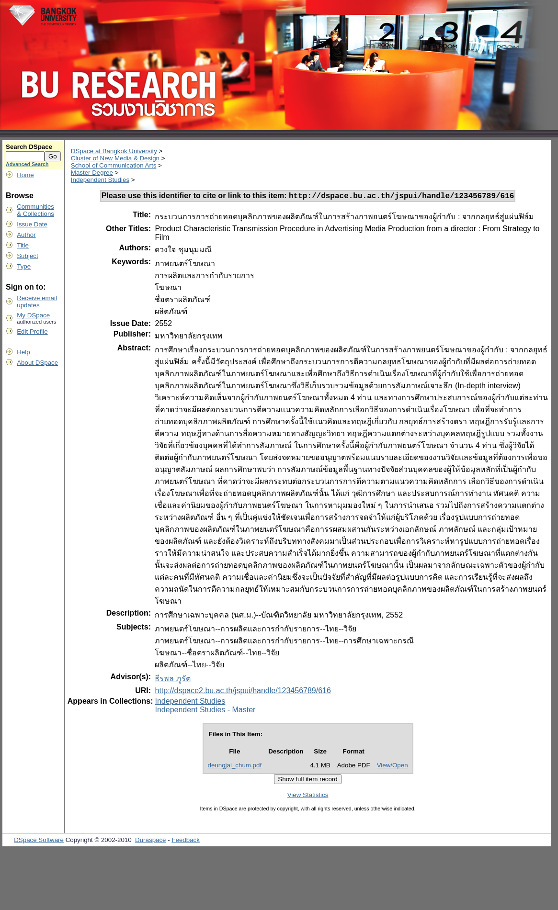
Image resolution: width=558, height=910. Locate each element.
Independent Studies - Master (205, 711)
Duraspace (150, 841)
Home (25, 175)
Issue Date (32, 224)
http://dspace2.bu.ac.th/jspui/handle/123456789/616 (242, 692)
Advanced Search (27, 164)
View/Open (392, 766)
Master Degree (92, 172)
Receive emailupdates (37, 301)
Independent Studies (100, 179)
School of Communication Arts (114, 165)
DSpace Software (39, 841)
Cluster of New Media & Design (115, 158)
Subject (27, 255)
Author (26, 234)
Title (23, 245)
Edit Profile (32, 331)
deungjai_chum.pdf (235, 766)
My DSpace (33, 315)
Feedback (185, 841)
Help (23, 352)
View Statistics (308, 796)
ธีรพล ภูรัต (172, 680)
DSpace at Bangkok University (114, 151)
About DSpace (37, 362)
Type (24, 266)
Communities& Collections (35, 210)
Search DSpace (29, 146)
